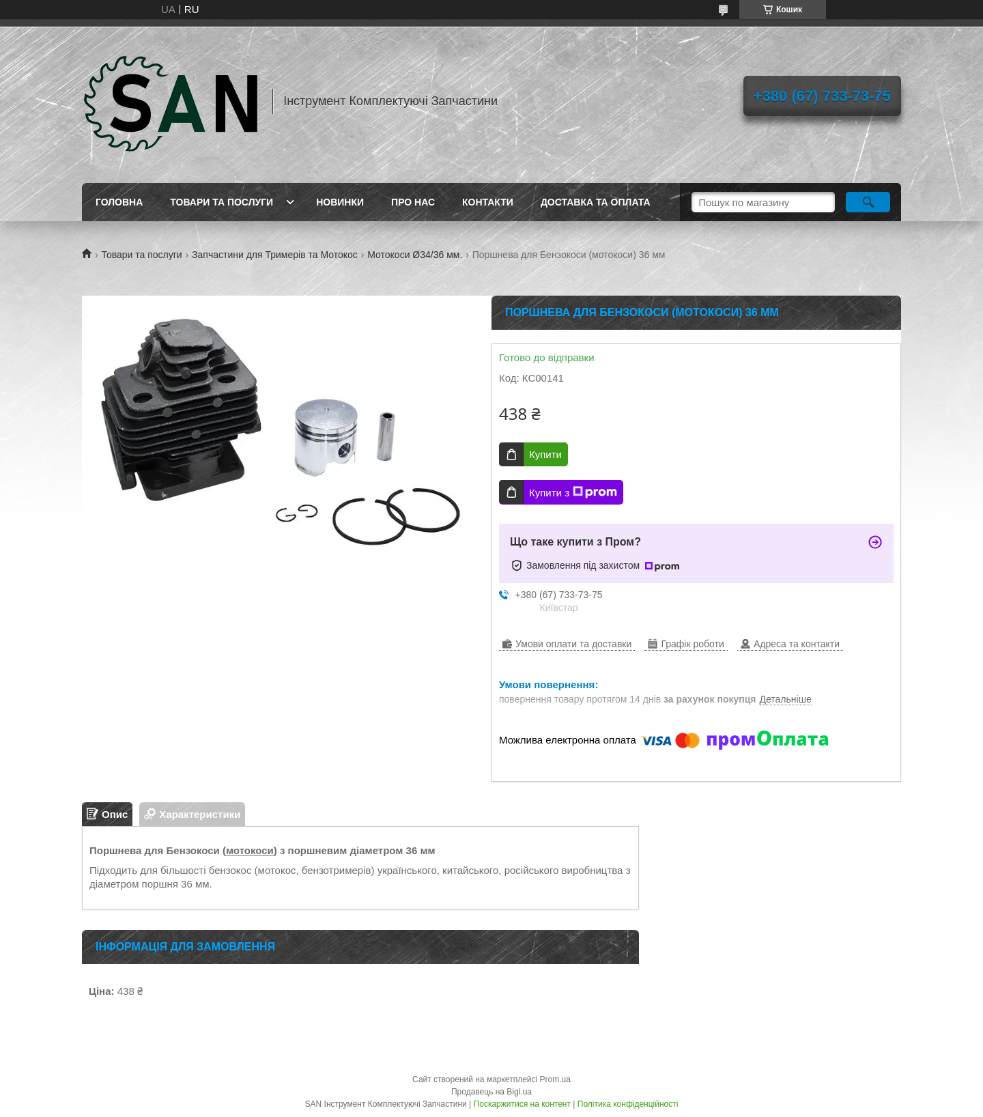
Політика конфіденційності (628, 1104)
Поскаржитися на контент (522, 1104)
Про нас (413, 202)
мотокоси (250, 850)
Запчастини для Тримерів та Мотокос (275, 254)
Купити (545, 454)
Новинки (340, 202)
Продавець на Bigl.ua (491, 1092)
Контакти (487, 202)
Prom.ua (555, 1079)
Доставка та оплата (596, 202)
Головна (119, 202)
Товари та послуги (221, 202)
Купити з (573, 492)
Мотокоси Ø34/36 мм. (414, 254)
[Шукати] (868, 202)
